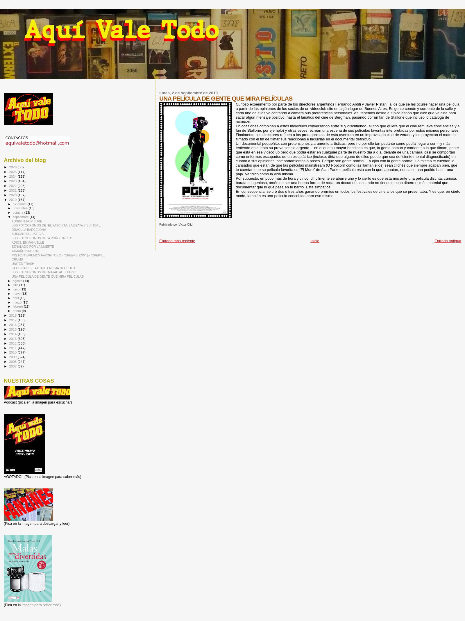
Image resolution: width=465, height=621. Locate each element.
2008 (13, 361)
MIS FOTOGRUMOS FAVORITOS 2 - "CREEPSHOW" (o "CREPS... (58, 255)
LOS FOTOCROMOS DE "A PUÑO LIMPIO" (42, 238)
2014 (13, 334)
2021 (13, 190)
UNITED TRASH (23, 263)
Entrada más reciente (177, 241)
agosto (18, 281)
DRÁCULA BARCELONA (29, 229)
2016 (13, 324)
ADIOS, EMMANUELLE (28, 242)
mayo (17, 293)
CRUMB (17, 259)
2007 (13, 366)
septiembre (21, 217)
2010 (13, 352)
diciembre (20, 204)
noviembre (21, 208)
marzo (18, 302)
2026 (13, 167)
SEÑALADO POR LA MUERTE (33, 246)
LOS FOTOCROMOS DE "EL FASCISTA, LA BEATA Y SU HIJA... (56, 225)
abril (16, 298)
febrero (18, 306)
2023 (13, 181)
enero (17, 311)
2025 (13, 172)
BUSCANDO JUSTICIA (28, 233)
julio (16, 285)
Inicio (314, 241)
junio (17, 289)
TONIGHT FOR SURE (27, 221)
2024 (13, 176)
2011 (13, 348)
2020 (13, 195)
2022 (13, 186)
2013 (13, 338)
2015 (13, 329)
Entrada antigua (447, 241)
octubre (18, 212)
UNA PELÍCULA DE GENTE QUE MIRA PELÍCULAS (48, 276)
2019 (13, 199)
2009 (13, 357)
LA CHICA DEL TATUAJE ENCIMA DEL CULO (43, 268)
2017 (13, 320)
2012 (13, 343)
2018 (13, 315)
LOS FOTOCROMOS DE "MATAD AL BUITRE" (44, 272)
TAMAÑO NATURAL (26, 251)
